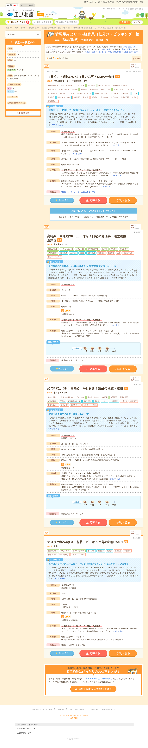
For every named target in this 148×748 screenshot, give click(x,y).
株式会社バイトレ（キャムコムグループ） (78, 192)
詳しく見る (123, 200)
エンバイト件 (27, 5)
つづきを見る (57, 125)
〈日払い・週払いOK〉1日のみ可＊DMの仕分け (80, 76)
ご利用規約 (60, 709)
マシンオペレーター (53, 49)
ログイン (137, 22)
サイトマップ (123, 9)
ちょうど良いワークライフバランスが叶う (20, 10)
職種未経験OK (127, 49)
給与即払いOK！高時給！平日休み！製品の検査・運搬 (85, 388)
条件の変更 (25, 113)
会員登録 (125, 22)
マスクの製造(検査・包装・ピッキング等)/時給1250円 (85, 542)
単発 (108, 49)
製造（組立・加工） (131, 47)
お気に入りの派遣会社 (68, 22)
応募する (95, 200)
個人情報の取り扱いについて (42, 709)
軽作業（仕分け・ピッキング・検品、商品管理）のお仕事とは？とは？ (112, 52)
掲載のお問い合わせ (136, 9)
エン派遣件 (12, 5)
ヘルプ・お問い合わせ (108, 8)
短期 (103, 49)
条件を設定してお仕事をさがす (95, 689)
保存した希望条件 (44, 22)
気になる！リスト (20, 22)
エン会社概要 (93, 709)
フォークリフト (69, 49)
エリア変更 (49, 14)
